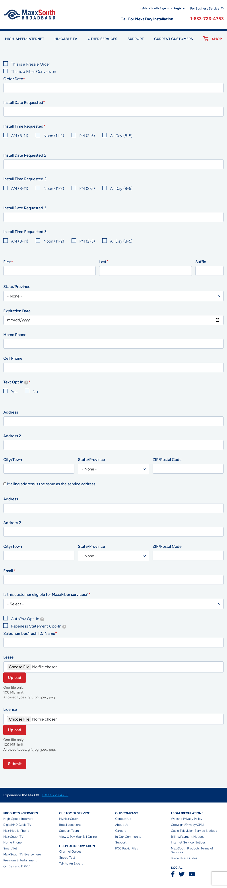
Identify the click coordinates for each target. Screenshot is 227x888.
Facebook (173, 874)
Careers (120, 831)
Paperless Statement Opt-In (38, 626)
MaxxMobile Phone (16, 831)
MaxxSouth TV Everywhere (22, 854)
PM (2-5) (87, 135)
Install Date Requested (23, 102)
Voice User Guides (184, 858)
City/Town (12, 459)
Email (8, 570)
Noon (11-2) (53, 135)
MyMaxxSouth (69, 819)
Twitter (181, 874)
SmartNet (10, 848)
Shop (217, 39)
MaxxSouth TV (13, 837)
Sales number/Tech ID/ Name (29, 633)
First (7, 261)
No (35, 391)
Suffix (200, 261)
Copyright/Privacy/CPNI (187, 825)
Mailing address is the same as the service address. (51, 484)
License (10, 709)
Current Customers (173, 39)
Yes (14, 391)
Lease (8, 657)
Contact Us (123, 819)
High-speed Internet (24, 39)
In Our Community (128, 837)
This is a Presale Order (30, 64)
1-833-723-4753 (207, 18)
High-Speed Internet (18, 819)
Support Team (69, 831)
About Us (121, 825)
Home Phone (14, 334)
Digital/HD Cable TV (17, 825)
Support (136, 39)
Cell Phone (12, 358)
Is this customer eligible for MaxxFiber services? (46, 594)
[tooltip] (26, 383)
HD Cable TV (65, 39)
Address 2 (12, 435)
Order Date (13, 78)
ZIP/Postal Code (167, 459)
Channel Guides (70, 851)
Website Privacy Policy (186, 819)
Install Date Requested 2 (24, 155)
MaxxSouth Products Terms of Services (192, 850)
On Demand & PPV (16, 866)
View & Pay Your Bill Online (78, 837)
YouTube (191, 874)
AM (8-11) (19, 135)
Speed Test (67, 857)
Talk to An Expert (71, 863)
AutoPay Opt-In (27, 618)
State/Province (16, 286)
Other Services (102, 39)
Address (10, 412)
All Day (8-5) (121, 135)
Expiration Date (17, 311)
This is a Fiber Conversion (33, 71)
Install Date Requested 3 (24, 208)
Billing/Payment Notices (187, 837)
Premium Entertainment (20, 860)
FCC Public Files (126, 848)
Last (103, 261)
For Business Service (204, 8)
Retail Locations (70, 825)
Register (179, 8)
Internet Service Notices (188, 842)
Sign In (164, 8)
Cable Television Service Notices (194, 831)
